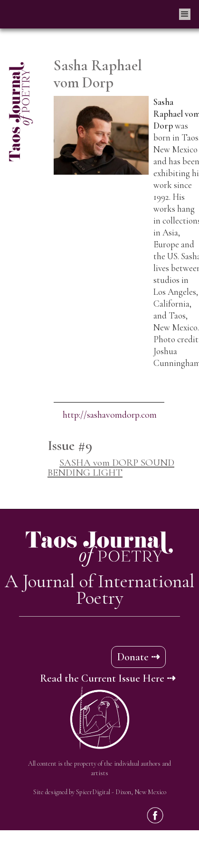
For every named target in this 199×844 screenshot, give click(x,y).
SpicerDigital (93, 792)
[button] (185, 14)
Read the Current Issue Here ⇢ (107, 678)
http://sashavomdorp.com (110, 415)
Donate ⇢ (138, 657)
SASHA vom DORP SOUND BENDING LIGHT (110, 467)
